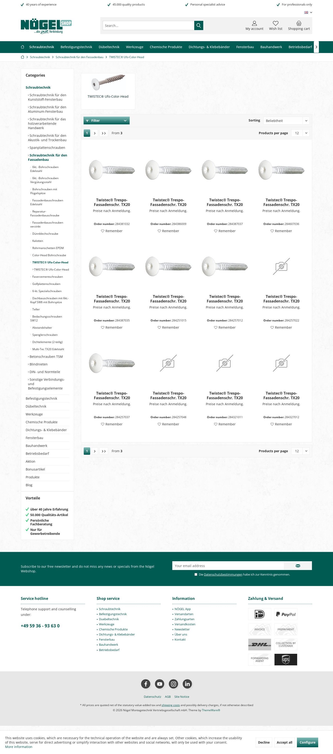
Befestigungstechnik (41, 398)
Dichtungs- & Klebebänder (46, 430)
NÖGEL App (183, 613)
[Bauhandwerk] (271, 47)
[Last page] (103, 133)
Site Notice (181, 701)
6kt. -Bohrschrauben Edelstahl (44, 169)
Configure (307, 742)
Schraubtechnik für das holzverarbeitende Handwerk (47, 123)
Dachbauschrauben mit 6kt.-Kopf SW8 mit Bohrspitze (49, 300)
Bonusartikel (35, 469)
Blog (29, 485)
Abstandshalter (42, 328)
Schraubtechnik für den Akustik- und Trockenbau (47, 137)
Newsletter (182, 634)
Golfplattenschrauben (46, 284)
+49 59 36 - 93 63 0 (40, 630)
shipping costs (171, 710)
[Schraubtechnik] (41, 47)
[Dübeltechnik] (109, 47)
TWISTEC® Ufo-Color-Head (50, 262)
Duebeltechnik (109, 624)
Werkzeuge (34, 414)
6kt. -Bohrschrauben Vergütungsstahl (44, 180)
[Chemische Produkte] (166, 47)
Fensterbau (34, 438)
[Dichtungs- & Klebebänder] (209, 47)
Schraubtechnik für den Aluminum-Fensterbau (47, 109)
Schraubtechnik (38, 87)
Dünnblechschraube (45, 234)
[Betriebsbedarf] (300, 47)
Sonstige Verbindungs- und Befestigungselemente (46, 383)
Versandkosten (185, 629)
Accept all (284, 742)
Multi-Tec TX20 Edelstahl (48, 349)
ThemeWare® (211, 715)
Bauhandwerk (36, 445)
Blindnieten (38, 364)
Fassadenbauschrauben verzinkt (46, 224)
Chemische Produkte (42, 422)
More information (18, 747)
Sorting (254, 120)
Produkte (33, 477)
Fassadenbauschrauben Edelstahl (46, 202)
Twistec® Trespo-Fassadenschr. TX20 (112, 202)
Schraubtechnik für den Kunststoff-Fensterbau (47, 97)
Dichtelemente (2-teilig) (47, 342)
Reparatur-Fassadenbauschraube (44, 213)
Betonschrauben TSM (46, 356)
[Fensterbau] (245, 47)
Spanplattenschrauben (47, 147)
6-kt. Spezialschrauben (47, 291)
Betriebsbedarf (37, 453)
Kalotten (37, 241)
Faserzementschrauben (47, 277)
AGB (168, 701)
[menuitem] (299, 25)
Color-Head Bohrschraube (49, 255)
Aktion (30, 461)
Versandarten (184, 619)
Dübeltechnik (36, 406)
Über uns (181, 639)
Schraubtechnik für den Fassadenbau (47, 157)
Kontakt (180, 644)
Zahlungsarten (184, 624)
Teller (36, 309)
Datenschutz (152, 701)
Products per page (273, 133)
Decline (264, 742)
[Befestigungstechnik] (76, 47)
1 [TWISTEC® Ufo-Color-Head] (87, 133)
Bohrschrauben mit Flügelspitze (43, 191)
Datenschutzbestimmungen (223, 579)
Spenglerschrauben (45, 335)
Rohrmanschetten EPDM (48, 248)
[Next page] (95, 133)
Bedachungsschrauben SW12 (46, 318)
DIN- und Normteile (44, 372)
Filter (93, 120)
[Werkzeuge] (135, 47)
